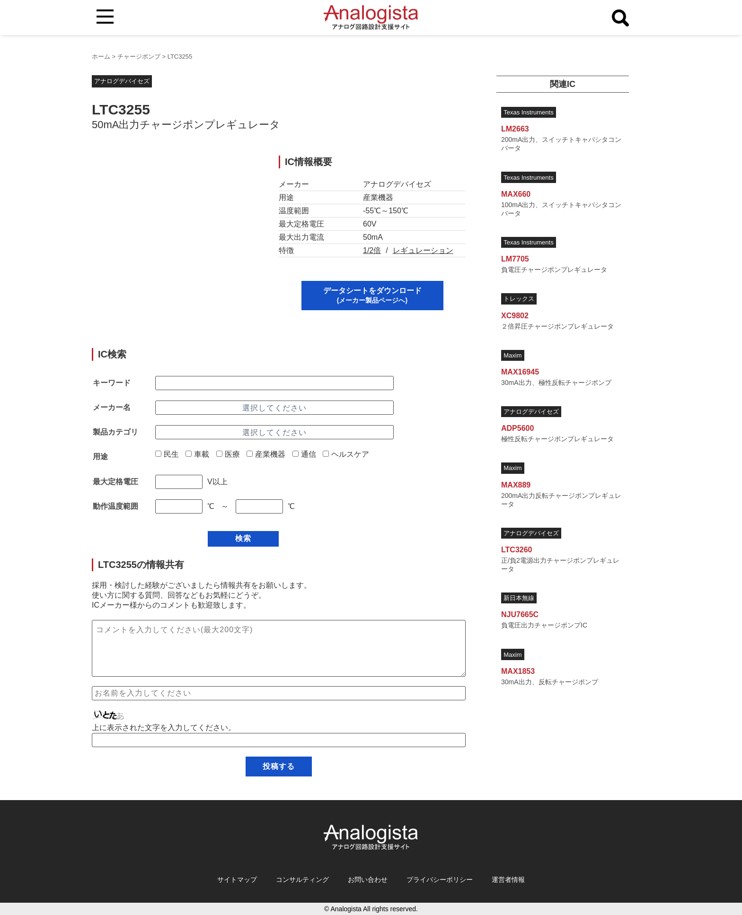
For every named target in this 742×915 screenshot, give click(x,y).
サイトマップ (237, 879)
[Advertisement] (176, 222)
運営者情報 (508, 879)
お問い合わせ (368, 879)
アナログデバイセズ (122, 81)
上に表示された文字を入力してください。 (164, 727)
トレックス (519, 298)
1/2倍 (372, 250)
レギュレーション (423, 250)
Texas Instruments (529, 112)
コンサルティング (302, 879)
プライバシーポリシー (439, 879)
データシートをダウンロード (372, 295)
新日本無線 (519, 597)
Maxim (512, 355)
